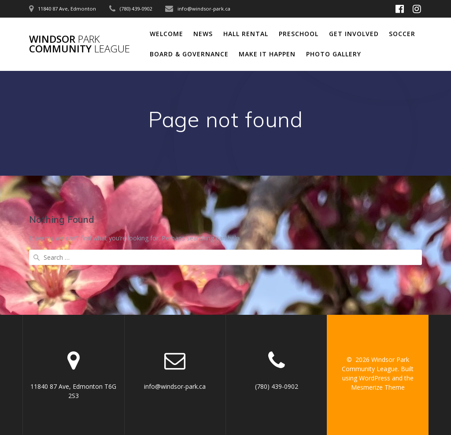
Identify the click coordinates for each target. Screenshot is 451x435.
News (203, 33)
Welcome (166, 33)
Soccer (402, 33)
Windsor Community (79, 44)
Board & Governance (189, 54)
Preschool (298, 33)
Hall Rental (245, 33)
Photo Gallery (333, 54)
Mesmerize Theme (378, 387)
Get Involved (354, 33)
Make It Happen (267, 54)
